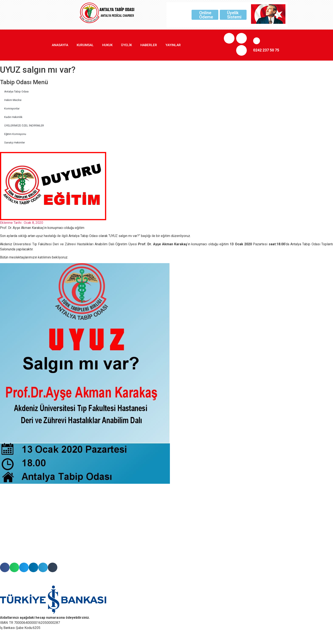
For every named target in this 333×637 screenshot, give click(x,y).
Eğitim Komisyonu (15, 134)
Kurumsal (85, 45)
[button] (5, 567)
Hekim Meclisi (12, 100)
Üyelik (126, 45)
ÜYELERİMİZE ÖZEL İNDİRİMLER (24, 125)
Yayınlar (173, 45)
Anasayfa (60, 45)
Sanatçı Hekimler (14, 142)
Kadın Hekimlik (13, 117)
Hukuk (107, 45)
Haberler (148, 45)
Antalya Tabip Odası (16, 91)
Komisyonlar (12, 108)
